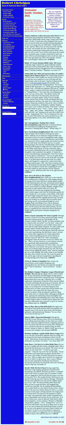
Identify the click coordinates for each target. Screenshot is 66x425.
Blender (5, 59)
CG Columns (7, 44)
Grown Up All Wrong (9, 28)
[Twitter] (5, 97)
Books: (4, 19)
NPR (3, 78)
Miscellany (6, 73)
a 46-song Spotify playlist (38, 83)
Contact (5, 86)
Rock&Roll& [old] (8, 48)
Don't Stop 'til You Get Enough (12, 36)
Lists (4, 71)
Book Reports (7, 21)
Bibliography (6, 76)
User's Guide (7, 11)
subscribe (55, 26)
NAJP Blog (6, 55)
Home (5, 82)
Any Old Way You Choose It (11, 34)
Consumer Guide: (7, 10)
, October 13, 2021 (52, 417)
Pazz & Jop (6, 66)
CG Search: (6, 106)
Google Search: (7, 112)
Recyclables (7, 68)
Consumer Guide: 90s (10, 27)
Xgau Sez (5, 38)
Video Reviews (7, 64)
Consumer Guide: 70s (10, 32)
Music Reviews (8, 51)
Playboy (5, 57)
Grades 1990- (7, 13)
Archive (5, 103)
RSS (5, 89)
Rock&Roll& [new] (9, 46)
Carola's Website (8, 101)
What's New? (7, 88)
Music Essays (7, 50)
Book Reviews (7, 53)
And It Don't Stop (8, 17)
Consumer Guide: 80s (10, 30)
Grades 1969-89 (8, 15)
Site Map (5, 84)
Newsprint (6, 70)
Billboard (6, 62)
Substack (6, 94)
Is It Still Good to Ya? (9, 23)
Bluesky (5, 95)
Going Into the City (9, 25)
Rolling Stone (7, 60)
